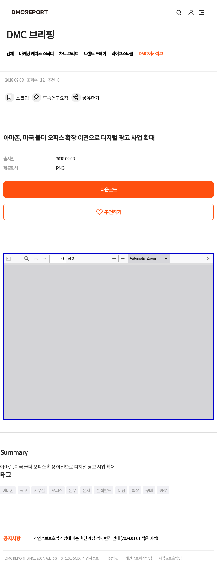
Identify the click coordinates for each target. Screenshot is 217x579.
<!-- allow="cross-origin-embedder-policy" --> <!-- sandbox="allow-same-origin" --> (108, 336)
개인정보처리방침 (138, 558)
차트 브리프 (68, 53)
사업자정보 (90, 558)
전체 (10, 53)
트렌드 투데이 (94, 53)
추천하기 (112, 211)
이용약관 (112, 558)
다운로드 (108, 189)
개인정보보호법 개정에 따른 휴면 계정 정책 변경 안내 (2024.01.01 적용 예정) (96, 538)
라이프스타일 (122, 53)
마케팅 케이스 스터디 (36, 53)
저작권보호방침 (170, 558)
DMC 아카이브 (151, 53)
